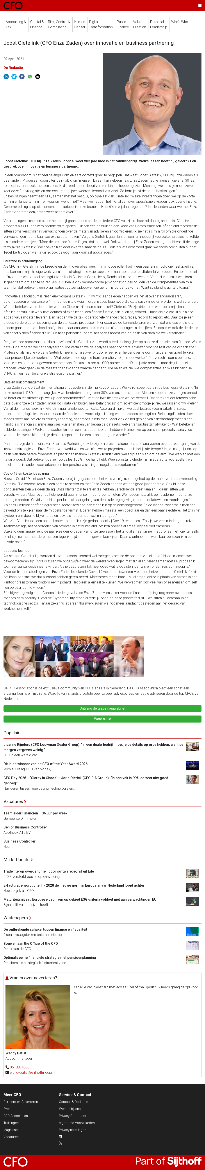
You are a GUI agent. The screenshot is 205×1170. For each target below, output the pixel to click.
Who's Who (179, 22)
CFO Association (16, 1116)
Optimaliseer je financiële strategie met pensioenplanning (50, 957)
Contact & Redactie (73, 1102)
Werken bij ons (70, 1109)
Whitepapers (16, 917)
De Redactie (13, 68)
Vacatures (13, 801)
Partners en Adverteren (21, 1102)
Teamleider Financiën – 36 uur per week (35, 813)
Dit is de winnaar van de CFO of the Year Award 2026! (46, 764)
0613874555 (20, 1067)
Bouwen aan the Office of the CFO (31, 943)
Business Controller (20, 841)
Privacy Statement (72, 1116)
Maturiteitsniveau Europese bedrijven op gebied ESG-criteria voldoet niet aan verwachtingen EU (80, 899)
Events (8, 1109)
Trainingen (11, 1123)
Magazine (11, 1130)
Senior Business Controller (25, 827)
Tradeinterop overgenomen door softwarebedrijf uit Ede (49, 871)
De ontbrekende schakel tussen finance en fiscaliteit (45, 929)
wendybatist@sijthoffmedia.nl (32, 1072)
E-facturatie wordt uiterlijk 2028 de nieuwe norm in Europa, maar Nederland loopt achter (74, 885)
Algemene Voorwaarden (77, 1123)
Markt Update (17, 859)
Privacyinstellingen (72, 1130)
